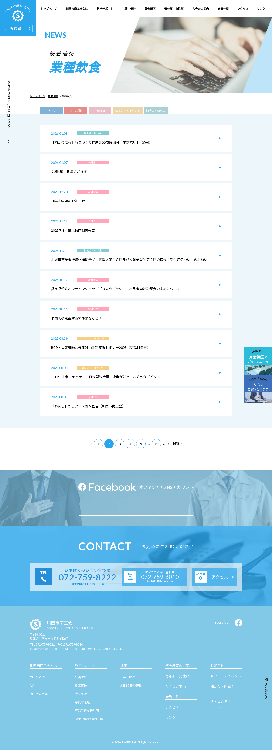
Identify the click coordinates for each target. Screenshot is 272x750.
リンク (170, 717)
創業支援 (81, 685)
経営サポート (85, 666)
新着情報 (53, 96)
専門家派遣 (82, 702)
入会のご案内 (175, 686)
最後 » (177, 443)
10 (156, 444)
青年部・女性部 (177, 676)
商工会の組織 (39, 694)
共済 (123, 666)
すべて (52, 110)
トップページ (37, 96)
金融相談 (81, 694)
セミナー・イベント (127, 110)
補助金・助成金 (155, 110)
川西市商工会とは (43, 666)
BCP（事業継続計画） (90, 719)
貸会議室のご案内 (179, 666)
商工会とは (37, 677)
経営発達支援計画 (87, 710)
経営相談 (81, 677)
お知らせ (99, 110)
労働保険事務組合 (132, 685)
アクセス (172, 707)
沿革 (33, 685)
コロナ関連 (76, 110)
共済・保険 (127, 677)
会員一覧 (172, 697)
